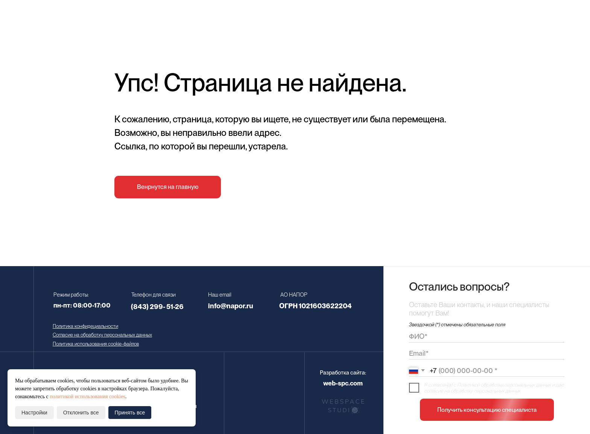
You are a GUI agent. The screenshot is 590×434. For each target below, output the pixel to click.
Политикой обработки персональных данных (504, 385)
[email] (486, 353)
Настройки (34, 413)
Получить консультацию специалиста (487, 409)
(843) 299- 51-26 (157, 306)
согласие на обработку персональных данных (472, 391)
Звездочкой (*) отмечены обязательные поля (457, 324)
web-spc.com (343, 383)
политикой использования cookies (87, 396)
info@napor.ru (230, 306)
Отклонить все (81, 413)
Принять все (130, 413)
